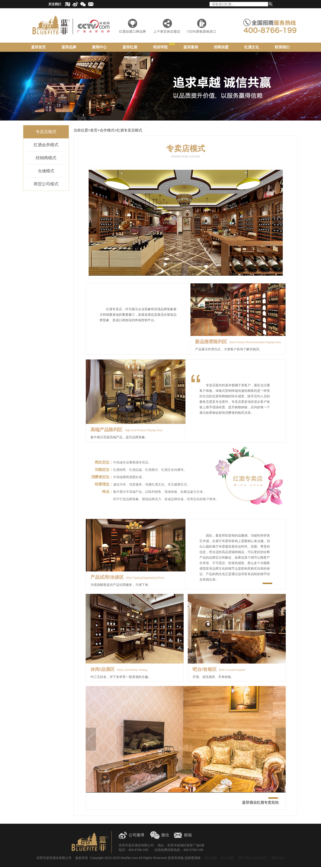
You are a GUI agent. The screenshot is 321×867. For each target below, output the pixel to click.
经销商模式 (46, 158)
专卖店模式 (46, 131)
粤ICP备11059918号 (252, 858)
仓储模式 (46, 171)
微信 (165, 835)
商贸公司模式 (46, 184)
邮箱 (188, 835)
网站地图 (210, 858)
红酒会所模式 (46, 145)
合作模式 (107, 130)
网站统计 (278, 858)
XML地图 (227, 858)
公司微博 (136, 835)
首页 (94, 130)
